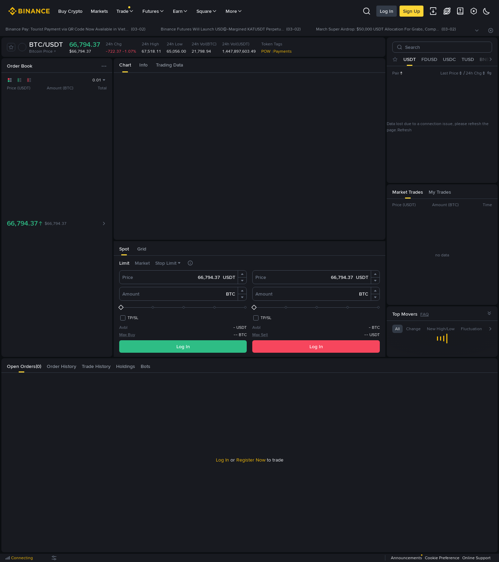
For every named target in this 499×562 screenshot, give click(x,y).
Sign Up (411, 11)
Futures (153, 11)
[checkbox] (128, 318)
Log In (386, 11)
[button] (242, 274)
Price (127, 277)
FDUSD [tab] (429, 59)
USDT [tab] (409, 59)
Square (206, 11)
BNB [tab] (484, 59)
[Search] (445, 47)
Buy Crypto (70, 11)
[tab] (125, 65)
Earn (180, 11)
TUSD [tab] (468, 59)
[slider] (183, 307)
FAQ (424, 314)
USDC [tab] (449, 59)
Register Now (250, 460)
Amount (130, 294)
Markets (99, 11)
